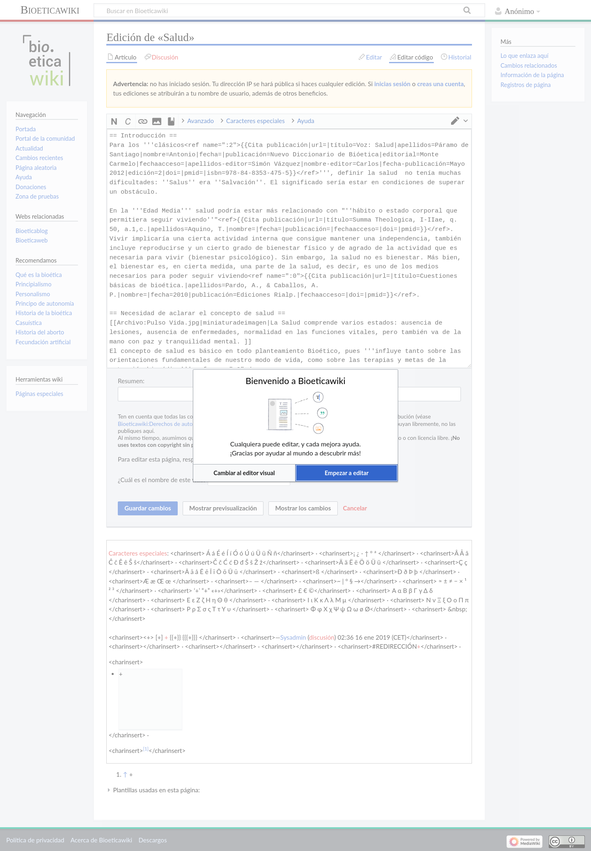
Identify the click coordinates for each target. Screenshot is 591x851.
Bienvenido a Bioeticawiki (295, 380)
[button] (244, 472)
